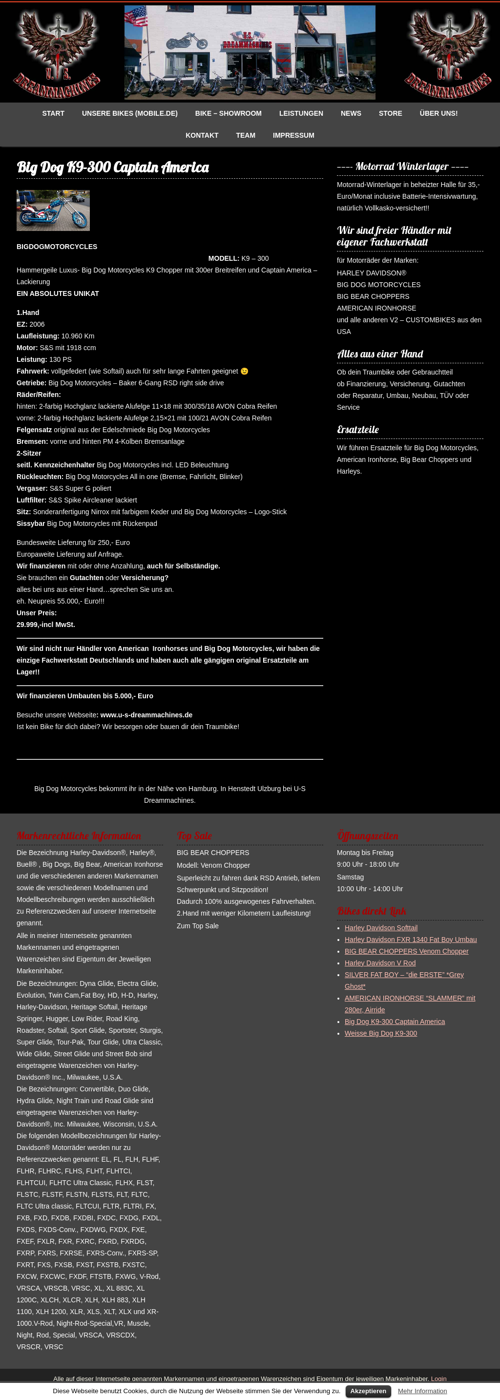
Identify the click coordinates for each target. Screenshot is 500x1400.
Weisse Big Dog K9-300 (381, 1033)
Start (53, 113)
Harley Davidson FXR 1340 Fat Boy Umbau (411, 939)
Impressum (293, 135)
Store (390, 113)
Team (245, 135)
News (351, 113)
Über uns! (439, 113)
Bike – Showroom (228, 113)
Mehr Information (422, 1391)
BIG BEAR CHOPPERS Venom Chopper (407, 951)
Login (437, 1378)
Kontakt (202, 135)
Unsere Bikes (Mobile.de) (130, 113)
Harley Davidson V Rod (380, 963)
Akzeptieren (369, 1391)
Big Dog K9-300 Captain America (395, 1021)
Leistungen (301, 113)
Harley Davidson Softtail (381, 928)
